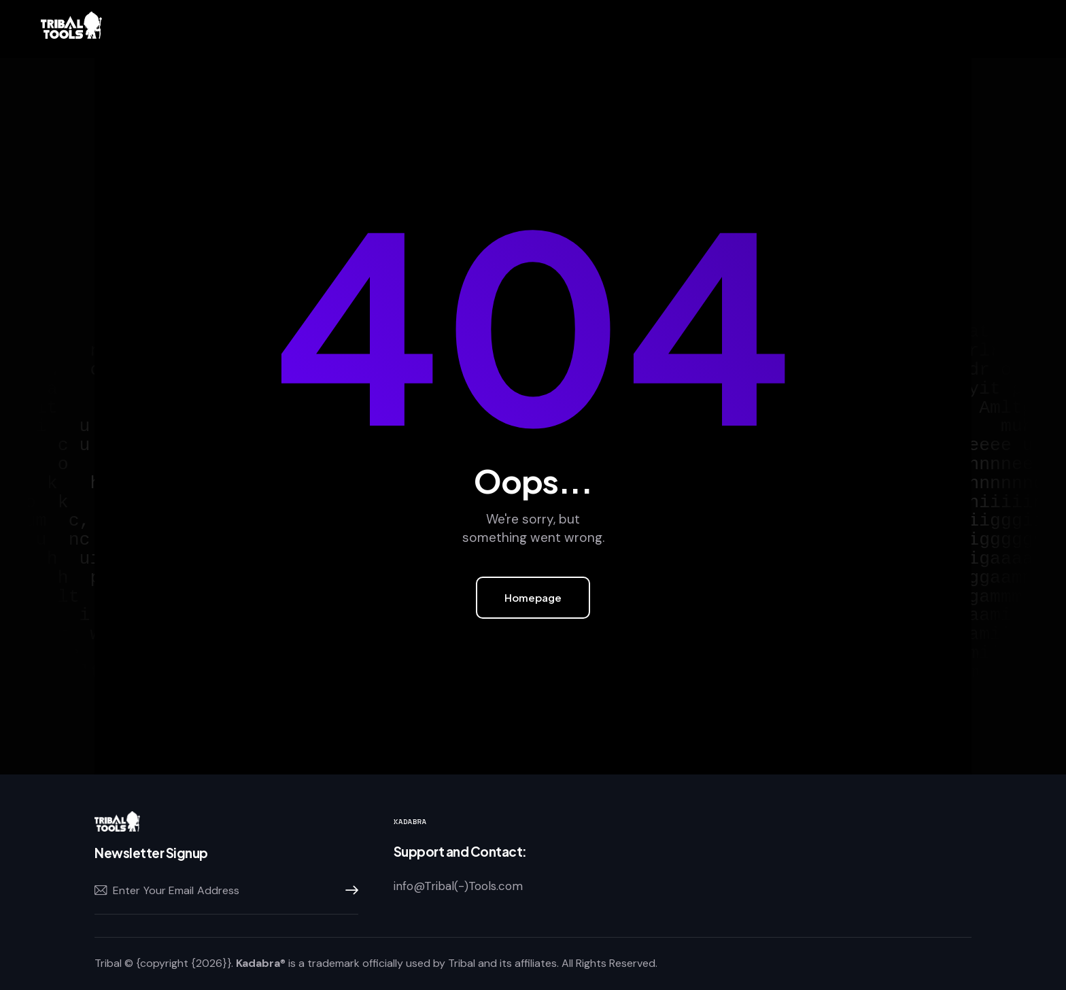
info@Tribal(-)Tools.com (458, 885)
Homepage (533, 597)
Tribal (108, 963)
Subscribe (348, 890)
